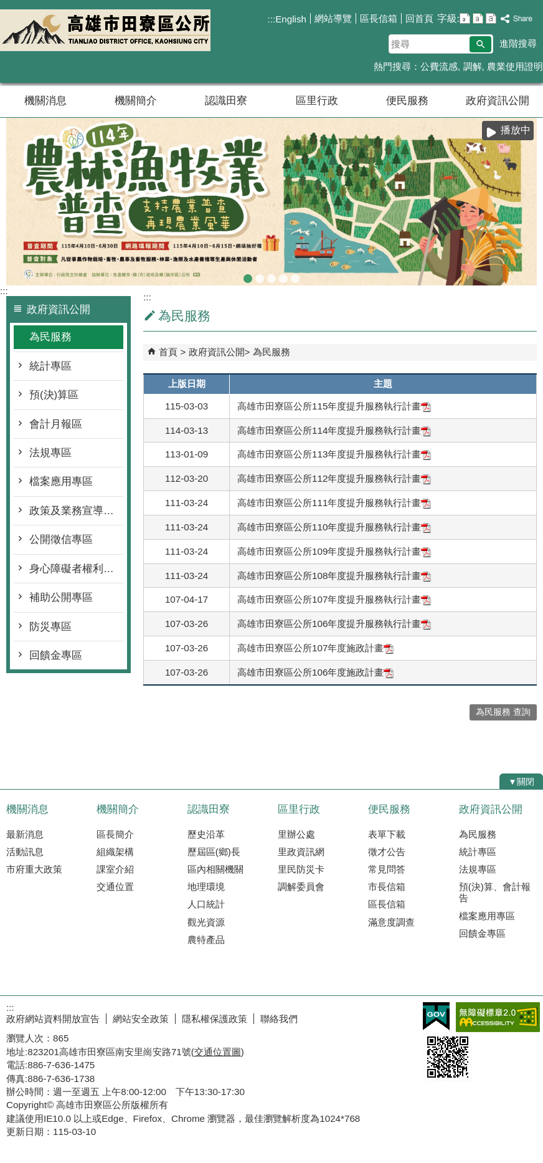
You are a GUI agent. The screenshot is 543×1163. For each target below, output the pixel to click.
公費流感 (439, 66)
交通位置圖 (217, 1051)
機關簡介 (136, 101)
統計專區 (50, 366)
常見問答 (386, 869)
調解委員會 (301, 886)
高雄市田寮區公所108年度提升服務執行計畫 (334, 575)
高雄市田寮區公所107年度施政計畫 (315, 648)
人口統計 (206, 904)
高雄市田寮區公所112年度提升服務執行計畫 (334, 478)
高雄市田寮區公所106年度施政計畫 (315, 672)
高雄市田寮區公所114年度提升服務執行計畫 (334, 430)
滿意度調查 (391, 922)
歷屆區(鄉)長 (213, 851)
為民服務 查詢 (503, 712)
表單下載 (386, 834)
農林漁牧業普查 (247, 276)
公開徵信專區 (61, 539)
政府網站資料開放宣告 (53, 1018)
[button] (480, 44)
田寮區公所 (105, 30)
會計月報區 (55, 424)
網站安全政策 (141, 1018)
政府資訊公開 (497, 101)
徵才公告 (386, 851)
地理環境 (206, 886)
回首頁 (419, 18)
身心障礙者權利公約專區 (76, 569)
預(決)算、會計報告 (495, 892)
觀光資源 (206, 922)
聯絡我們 (279, 1018)
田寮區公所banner (295, 276)
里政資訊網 (301, 851)
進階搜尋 (518, 43)
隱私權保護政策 (214, 1018)
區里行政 (317, 101)
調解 (472, 66)
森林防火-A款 (271, 276)
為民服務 (50, 337)
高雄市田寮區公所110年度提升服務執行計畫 (334, 527)
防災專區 (50, 627)
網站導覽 (333, 18)
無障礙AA (498, 1017)
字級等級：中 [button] (478, 18)
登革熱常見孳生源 (283, 276)
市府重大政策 (34, 869)
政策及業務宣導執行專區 (76, 511)
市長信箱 (386, 886)
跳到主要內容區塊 (6, 6)
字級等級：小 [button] (465, 18)
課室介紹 (115, 869)
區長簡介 (115, 834)
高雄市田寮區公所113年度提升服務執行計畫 (334, 454)
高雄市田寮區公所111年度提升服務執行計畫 (334, 502)
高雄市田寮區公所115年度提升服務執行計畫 (334, 406)
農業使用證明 (515, 66)
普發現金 (259, 276)
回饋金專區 (55, 655)
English (290, 19)
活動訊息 (25, 851)
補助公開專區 (61, 597)
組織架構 (115, 851)
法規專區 (50, 453)
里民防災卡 (301, 869)
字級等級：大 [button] (491, 18)
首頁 (168, 352)
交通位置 (115, 886)
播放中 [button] (516, 130)
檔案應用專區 (61, 481)
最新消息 (25, 834)
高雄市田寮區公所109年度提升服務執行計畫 (334, 551)
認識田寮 (226, 101)
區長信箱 (378, 18)
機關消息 (45, 101)
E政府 (436, 1016)
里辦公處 (296, 834)
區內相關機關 (215, 869)
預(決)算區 (53, 395)
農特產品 (206, 939)
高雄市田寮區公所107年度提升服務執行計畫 (334, 599)
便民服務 (407, 101)
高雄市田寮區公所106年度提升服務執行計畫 (334, 623)
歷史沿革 (206, 834)
